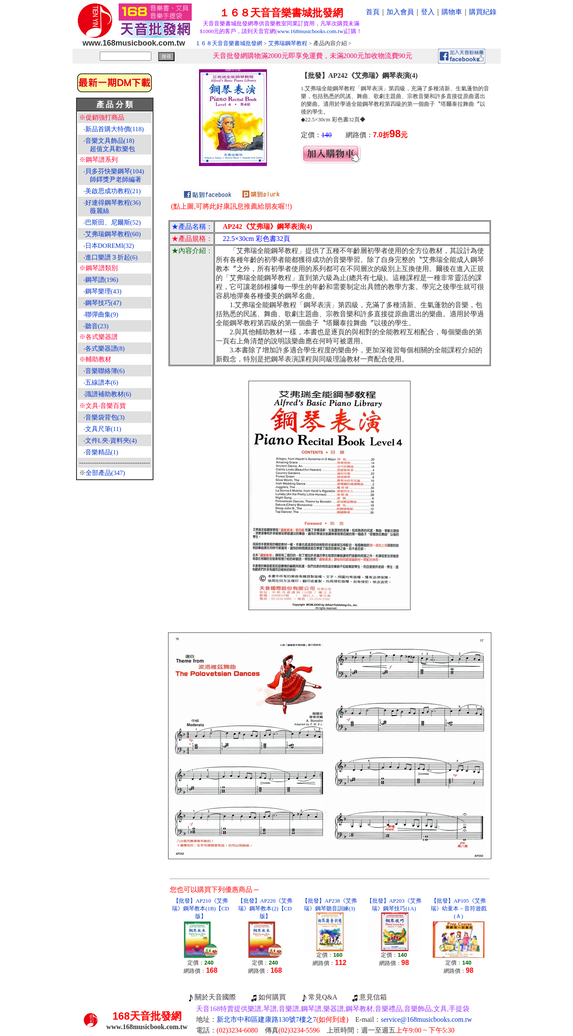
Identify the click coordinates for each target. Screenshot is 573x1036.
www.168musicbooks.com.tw (310, 31)
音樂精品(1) (102, 452)
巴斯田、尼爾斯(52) (113, 222)
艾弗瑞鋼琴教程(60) (113, 234)
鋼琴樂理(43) (103, 291)
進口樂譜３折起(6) (111, 257)
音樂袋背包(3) (105, 417)
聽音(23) (97, 326)
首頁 (373, 11)
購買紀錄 (482, 11)
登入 (428, 11)
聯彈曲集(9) (102, 314)
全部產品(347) (106, 472)
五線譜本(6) (102, 382)
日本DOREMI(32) (109, 245)
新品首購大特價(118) (114, 129)
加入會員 (400, 11)
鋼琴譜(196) (102, 279)
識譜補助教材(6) (108, 394)
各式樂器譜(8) (105, 348)
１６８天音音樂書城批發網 (228, 43)
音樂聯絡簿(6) (105, 370)
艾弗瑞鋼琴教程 (287, 43)
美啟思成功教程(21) (113, 191)
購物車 (451, 11)
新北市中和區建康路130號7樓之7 (283, 1019)
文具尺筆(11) (103, 429)
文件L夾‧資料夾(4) (111, 440)
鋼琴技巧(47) (103, 302)
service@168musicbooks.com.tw (426, 1019)
